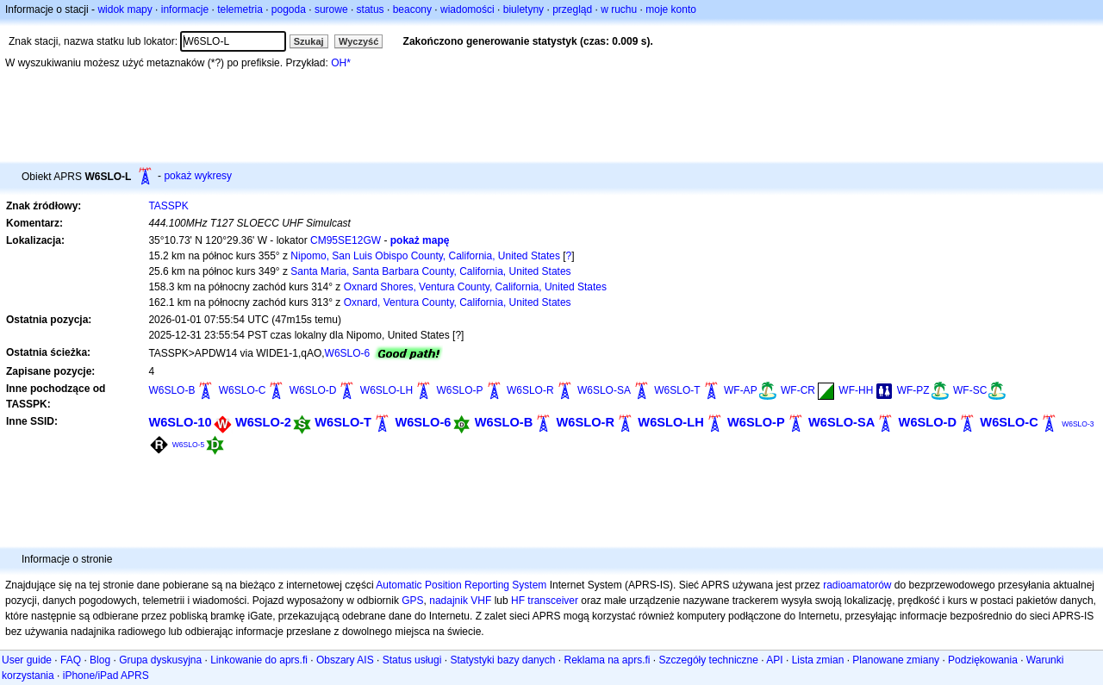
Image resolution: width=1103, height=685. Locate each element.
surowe (331, 9)
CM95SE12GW (345, 240)
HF (518, 601)
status (370, 9)
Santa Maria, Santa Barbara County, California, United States (430, 271)
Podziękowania (983, 660)
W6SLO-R (530, 390)
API (774, 660)
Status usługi (412, 660)
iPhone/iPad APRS (106, 675)
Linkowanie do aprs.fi (259, 660)
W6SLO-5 (188, 444)
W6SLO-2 (263, 422)
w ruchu (619, 9)
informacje (185, 9)
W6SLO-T (677, 390)
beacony (412, 9)
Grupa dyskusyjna (160, 660)
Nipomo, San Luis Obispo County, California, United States (425, 256)
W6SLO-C (242, 390)
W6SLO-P (460, 390)
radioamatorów (857, 585)
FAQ (70, 660)
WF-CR (798, 390)
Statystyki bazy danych (502, 660)
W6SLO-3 (1078, 424)
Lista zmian (818, 660)
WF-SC (970, 390)
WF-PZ (913, 390)
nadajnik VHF (460, 601)
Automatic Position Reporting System (461, 585)
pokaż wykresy (198, 176)
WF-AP (740, 390)
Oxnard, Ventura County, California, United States (457, 302)
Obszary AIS (345, 660)
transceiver (552, 601)
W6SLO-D (313, 390)
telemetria (240, 9)
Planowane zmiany (895, 660)
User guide (27, 660)
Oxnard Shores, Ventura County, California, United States (475, 287)
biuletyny (523, 9)
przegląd (572, 9)
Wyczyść (358, 41)
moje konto (670, 9)
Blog (100, 660)
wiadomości (467, 9)
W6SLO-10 (179, 422)
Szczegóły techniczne (708, 660)
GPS (412, 601)
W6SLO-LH (386, 390)
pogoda (288, 9)
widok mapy (124, 9)
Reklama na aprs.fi (607, 660)
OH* (341, 63)
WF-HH (855, 390)
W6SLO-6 (348, 353)
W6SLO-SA (604, 390)
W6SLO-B (171, 390)
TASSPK (168, 206)
